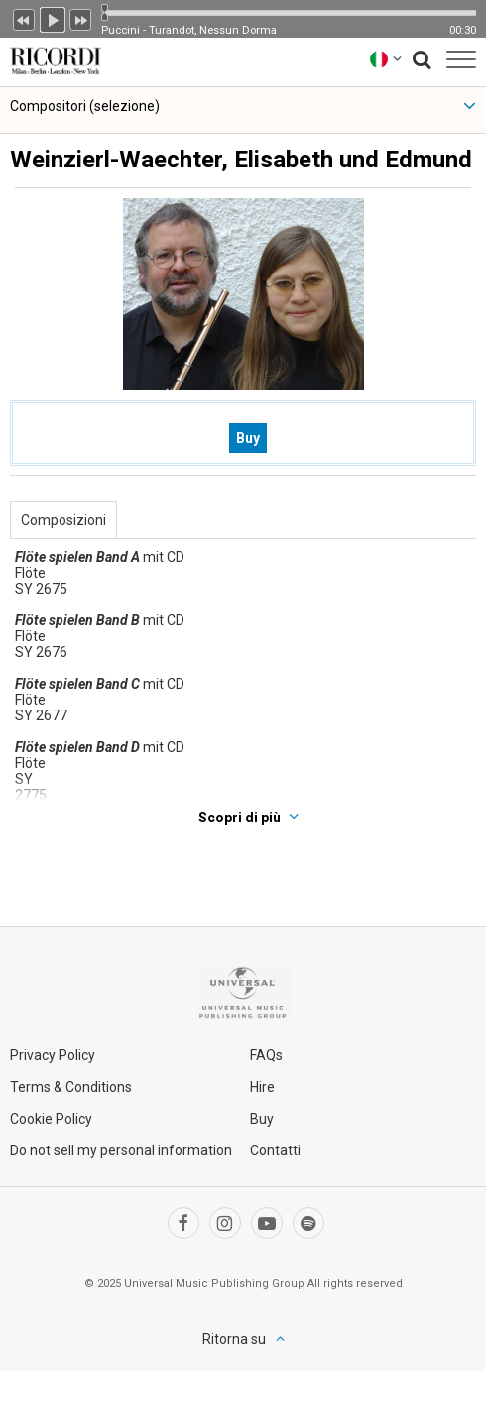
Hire (262, 1087)
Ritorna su (234, 1339)
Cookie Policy (51, 1119)
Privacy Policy (52, 1055)
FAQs (266, 1055)
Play (52, 18)
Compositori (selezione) (85, 106)
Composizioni (63, 520)
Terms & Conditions (71, 1087)
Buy (248, 438)
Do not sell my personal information (121, 1150)
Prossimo (81, 18)
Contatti (275, 1150)
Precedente (24, 18)
